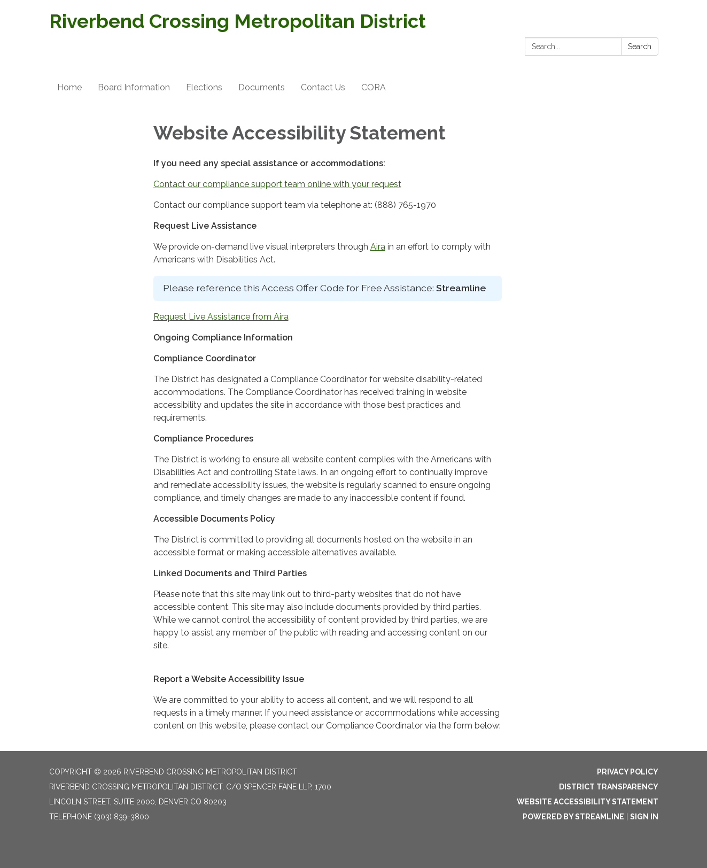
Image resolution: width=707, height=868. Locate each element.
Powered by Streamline (573, 816)
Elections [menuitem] (204, 87)
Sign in (644, 816)
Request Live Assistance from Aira (221, 317)
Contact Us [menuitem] (323, 87)
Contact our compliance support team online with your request (277, 184)
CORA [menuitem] (373, 87)
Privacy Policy (627, 772)
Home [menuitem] (69, 87)
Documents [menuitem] (261, 87)
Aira (377, 247)
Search (639, 46)
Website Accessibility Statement (587, 801)
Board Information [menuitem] (134, 87)
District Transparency (608, 786)
